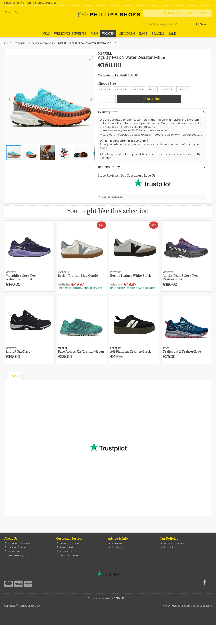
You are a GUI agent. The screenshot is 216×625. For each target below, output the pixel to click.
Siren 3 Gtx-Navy (18, 351)
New (45, 33)
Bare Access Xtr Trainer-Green (81, 351)
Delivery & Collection (69, 543)
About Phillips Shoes (17, 543)
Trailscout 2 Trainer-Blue (182, 351)
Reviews (14, 376)
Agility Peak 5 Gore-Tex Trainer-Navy (180, 277)
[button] (91, 58)
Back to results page (113, 196)
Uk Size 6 (138, 89)
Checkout (202, 13)
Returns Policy (66, 547)
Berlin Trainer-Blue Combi (78, 275)
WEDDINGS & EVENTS (70, 33)
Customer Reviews (68, 555)
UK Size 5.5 (121, 89)
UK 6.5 (152, 89)
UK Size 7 (167, 89)
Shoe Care (115, 543)
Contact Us (12, 551)
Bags (143, 33)
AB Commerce (204, 605)
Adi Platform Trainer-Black (130, 351)
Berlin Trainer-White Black (130, 275)
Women (108, 33)
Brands (158, 33)
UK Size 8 (183, 89)
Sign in (8, 12)
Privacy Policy (170, 547)
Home (7, 2)
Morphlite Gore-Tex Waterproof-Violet (21, 277)
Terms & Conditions (172, 543)
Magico (176, 605)
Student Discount (68, 551)
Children (127, 33)
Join (17, 12)
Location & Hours (22, 2)
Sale (172, 33)
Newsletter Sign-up (16, 555)
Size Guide (116, 547)
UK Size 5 (104, 89)
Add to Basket (149, 99)
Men (94, 33)
